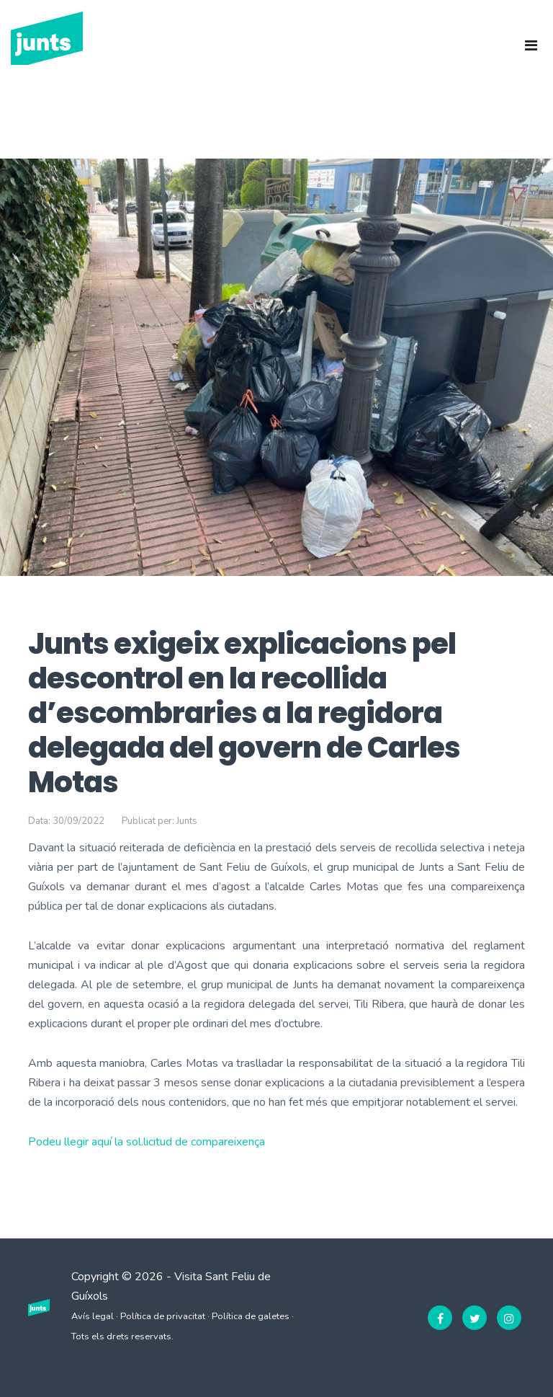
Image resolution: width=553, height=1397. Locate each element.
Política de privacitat (162, 1316)
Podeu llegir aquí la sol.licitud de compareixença (146, 1142)
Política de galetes (250, 1316)
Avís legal (92, 1316)
